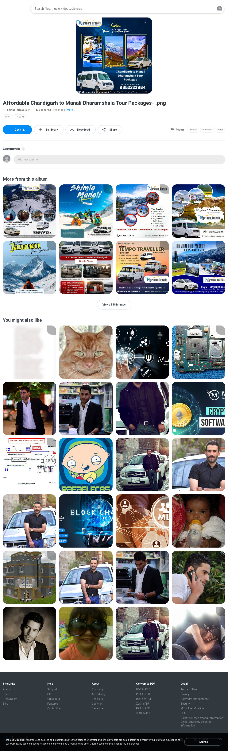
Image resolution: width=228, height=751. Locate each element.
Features (52, 703)
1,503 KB (20, 116)
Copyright (97, 703)
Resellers (97, 698)
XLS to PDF (142, 703)
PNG (7, 116)
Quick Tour (53, 698)
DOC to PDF (143, 689)
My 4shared (41, 109)
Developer (98, 708)
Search (7, 694)
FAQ (49, 694)
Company (97, 689)
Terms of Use (189, 689)
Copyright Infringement (195, 698)
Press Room (10, 698)
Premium (8, 689)
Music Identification (192, 708)
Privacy (185, 694)
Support (52, 689)
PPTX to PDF (143, 694)
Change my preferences (126, 743)
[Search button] (208, 8)
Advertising (99, 694)
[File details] (29, 211)
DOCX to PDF (144, 698)
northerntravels (15, 109)
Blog (5, 703)
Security (186, 703)
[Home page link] (15, 8)
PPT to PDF (143, 708)
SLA (183, 713)
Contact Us (53, 708)
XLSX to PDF (143, 713)
